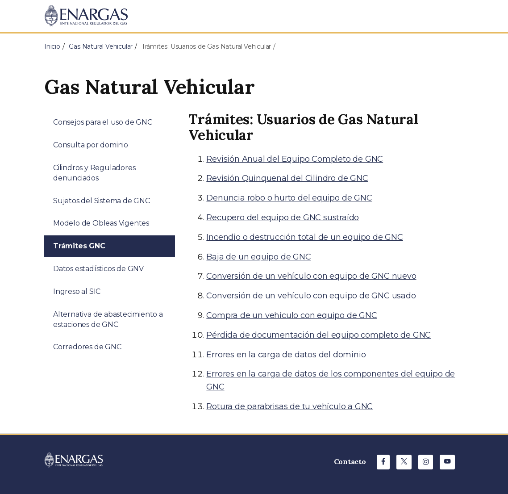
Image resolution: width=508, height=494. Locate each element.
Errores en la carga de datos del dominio (286, 355)
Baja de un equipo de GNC (258, 257)
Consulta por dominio (90, 145)
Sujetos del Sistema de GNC (101, 201)
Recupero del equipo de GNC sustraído (282, 217)
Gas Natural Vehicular (101, 46)
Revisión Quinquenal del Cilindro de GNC (287, 178)
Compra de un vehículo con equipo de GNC (291, 315)
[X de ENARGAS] (404, 462)
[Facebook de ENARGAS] (383, 462)
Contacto (350, 461)
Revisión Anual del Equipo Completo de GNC (294, 159)
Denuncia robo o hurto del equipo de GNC (289, 198)
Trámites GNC (79, 246)
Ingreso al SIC (76, 291)
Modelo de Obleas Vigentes (101, 223)
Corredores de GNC (87, 347)
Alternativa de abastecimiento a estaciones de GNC (108, 319)
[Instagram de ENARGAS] (425, 462)
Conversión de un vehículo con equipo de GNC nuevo (311, 276)
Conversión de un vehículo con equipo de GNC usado (311, 296)
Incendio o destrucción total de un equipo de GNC (304, 237)
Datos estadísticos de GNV (98, 268)
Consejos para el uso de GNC (102, 122)
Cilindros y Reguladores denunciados (94, 172)
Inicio (52, 46)
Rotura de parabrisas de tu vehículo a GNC (289, 406)
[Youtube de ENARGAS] (447, 462)
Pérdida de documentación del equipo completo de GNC (318, 335)
